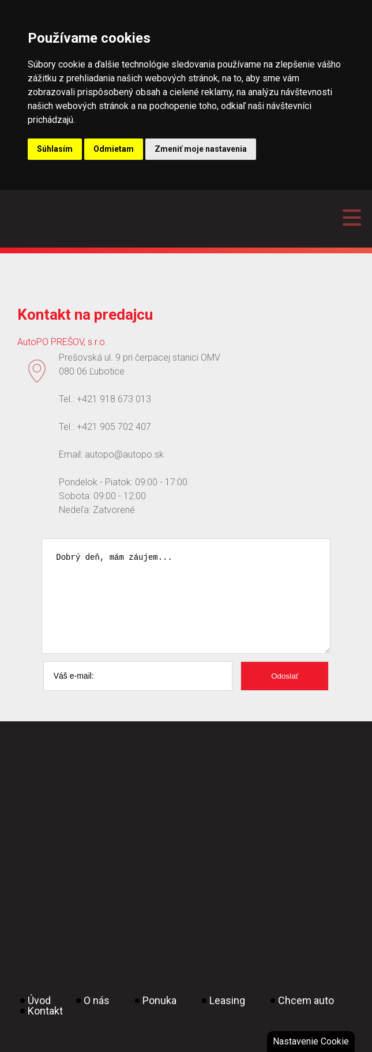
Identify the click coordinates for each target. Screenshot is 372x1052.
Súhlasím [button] (55, 149)
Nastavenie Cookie (311, 1041)
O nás (97, 1018)
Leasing (227, 1018)
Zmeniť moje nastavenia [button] (201, 149)
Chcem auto (306, 1018)
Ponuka (159, 1018)
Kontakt (45, 1028)
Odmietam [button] (113, 149)
